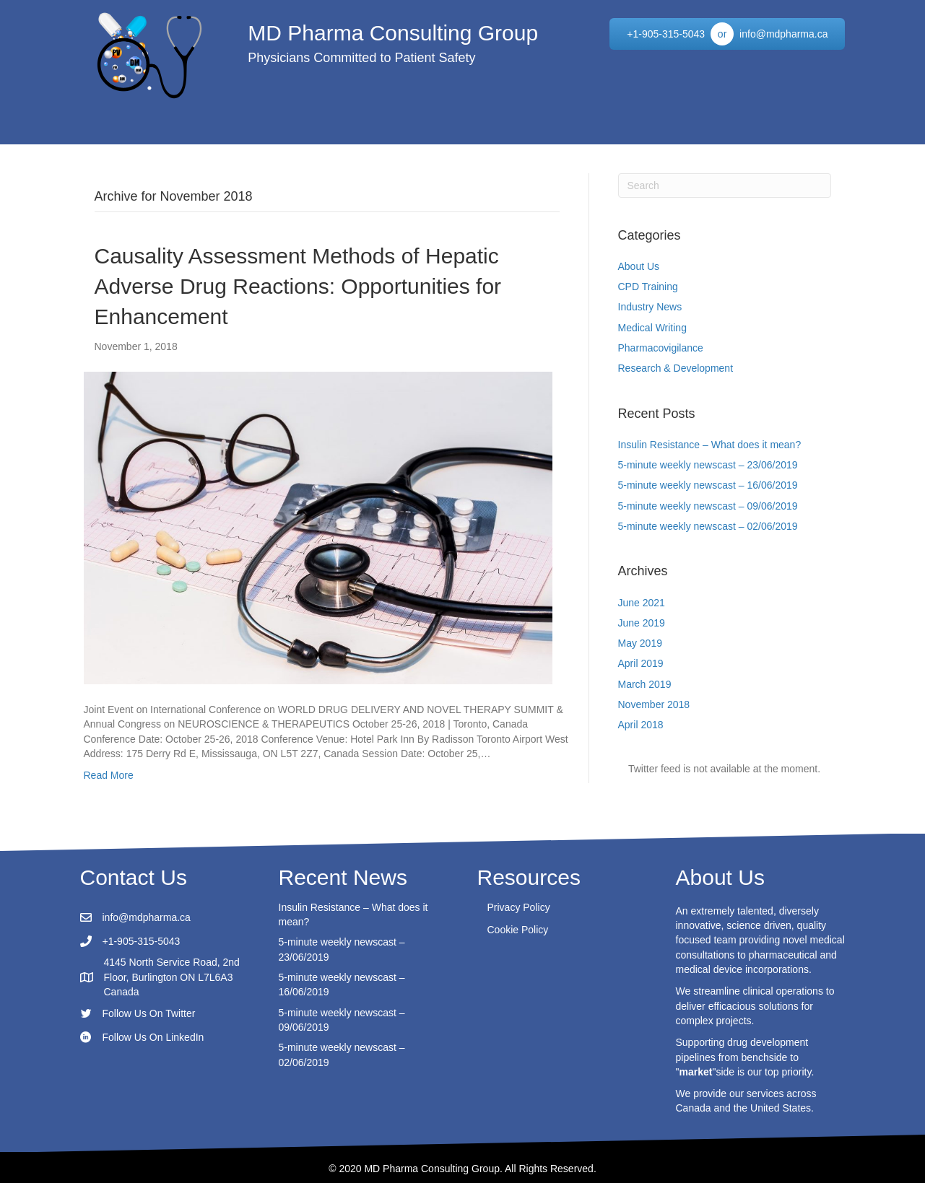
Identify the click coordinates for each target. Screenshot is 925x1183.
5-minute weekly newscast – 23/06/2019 (708, 465)
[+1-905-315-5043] (665, 34)
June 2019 (641, 623)
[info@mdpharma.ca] (783, 34)
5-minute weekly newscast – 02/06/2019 (708, 526)
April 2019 (641, 663)
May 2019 (640, 643)
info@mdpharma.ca (147, 917)
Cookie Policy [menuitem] (518, 929)
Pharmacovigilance (660, 348)
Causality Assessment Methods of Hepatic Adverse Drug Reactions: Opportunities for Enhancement (298, 286)
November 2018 (654, 704)
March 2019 (645, 684)
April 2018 (641, 724)
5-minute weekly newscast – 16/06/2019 (708, 485)
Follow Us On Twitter (149, 1013)
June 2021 (641, 602)
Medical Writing (652, 327)
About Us (639, 266)
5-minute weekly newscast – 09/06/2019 (708, 506)
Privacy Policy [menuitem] (518, 907)
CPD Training (648, 286)
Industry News (650, 307)
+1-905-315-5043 (142, 941)
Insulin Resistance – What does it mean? (710, 444)
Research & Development (676, 368)
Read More (109, 775)
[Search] (724, 185)
